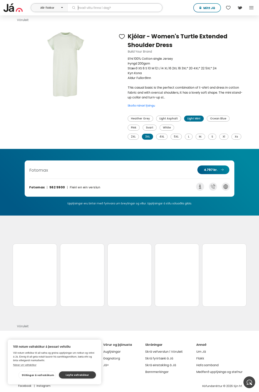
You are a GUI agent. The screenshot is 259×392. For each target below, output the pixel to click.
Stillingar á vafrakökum (38, 375)
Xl (224, 137)
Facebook (25, 386)
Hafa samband (207, 365)
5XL (176, 137)
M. (200, 137)
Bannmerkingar (157, 372)
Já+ (106, 365)
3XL (147, 137)
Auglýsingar (112, 351)
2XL (133, 137)
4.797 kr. (210, 170)
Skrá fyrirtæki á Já (159, 358)
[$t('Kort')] (240, 7)
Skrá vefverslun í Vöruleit (164, 351)
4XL (161, 137)
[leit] (115, 8)
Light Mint (193, 118)
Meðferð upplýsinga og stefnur (219, 372)
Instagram (43, 386)
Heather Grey (140, 118)
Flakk (200, 358)
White (167, 127)
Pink (133, 127)
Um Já (201, 351)
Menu (251, 7)
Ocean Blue (218, 118)
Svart (149, 127)
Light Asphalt (168, 118)
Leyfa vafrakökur (77, 375)
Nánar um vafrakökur (24, 364)
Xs (236, 137)
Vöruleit (23, 20)
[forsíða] (16, 7)
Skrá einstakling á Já (160, 365)
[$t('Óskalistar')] (228, 7)
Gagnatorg (111, 358)
